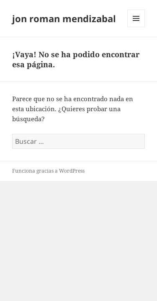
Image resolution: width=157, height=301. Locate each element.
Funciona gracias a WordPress (48, 170)
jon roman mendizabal (64, 18)
